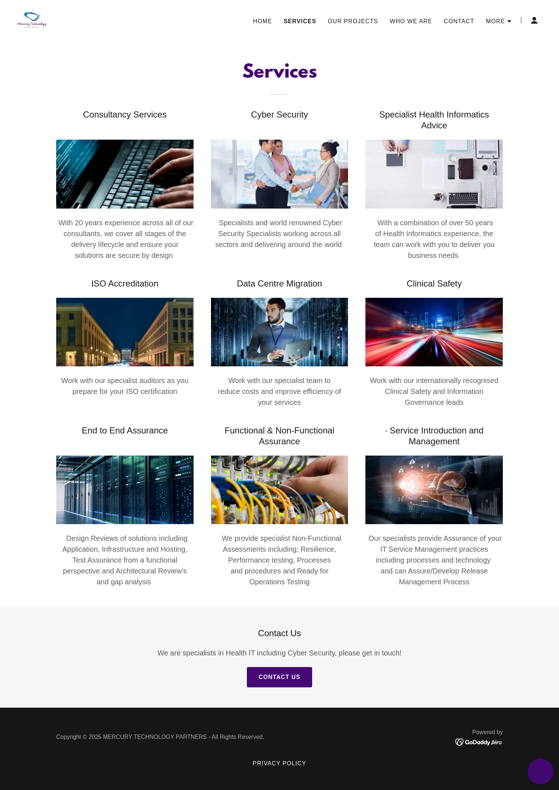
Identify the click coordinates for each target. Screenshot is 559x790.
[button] (499, 21)
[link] (31, 20)
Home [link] (262, 21)
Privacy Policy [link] (279, 763)
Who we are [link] (411, 21)
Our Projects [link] (353, 21)
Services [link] (299, 21)
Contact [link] (459, 21)
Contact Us (279, 677)
